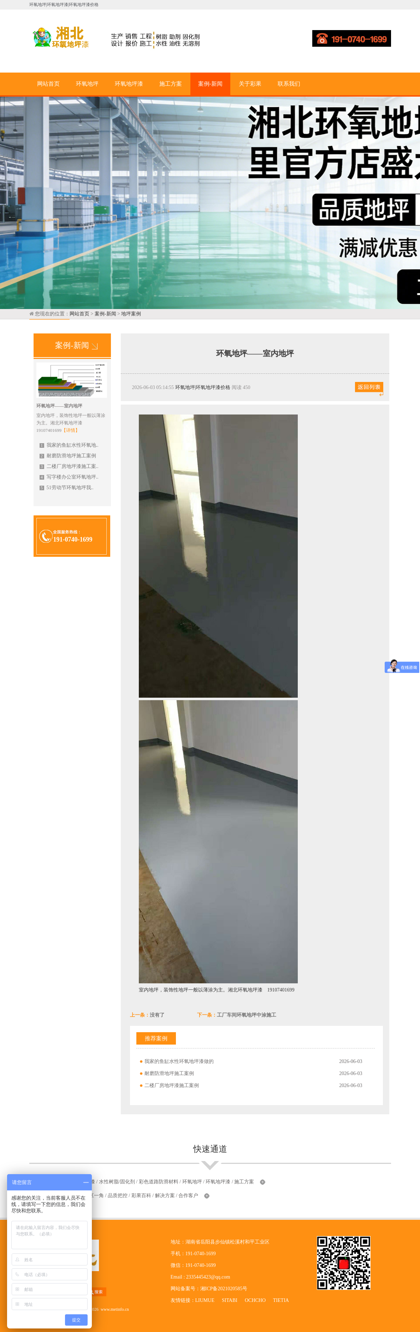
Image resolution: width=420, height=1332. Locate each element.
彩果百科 (141, 1195)
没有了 (157, 1015)
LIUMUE (204, 1300)
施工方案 (170, 84)
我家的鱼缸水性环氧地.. (69, 445)
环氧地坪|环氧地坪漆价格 (203, 387)
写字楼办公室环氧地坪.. (69, 477)
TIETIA (281, 1300)
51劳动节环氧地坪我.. (67, 487)
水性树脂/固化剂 (117, 1181)
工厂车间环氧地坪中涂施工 (246, 1015)
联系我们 (289, 84)
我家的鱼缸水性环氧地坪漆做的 (179, 1061)
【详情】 (70, 430)
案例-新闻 (210, 84)
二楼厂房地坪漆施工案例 (171, 1085)
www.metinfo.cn (115, 1309)
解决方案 (165, 1195)
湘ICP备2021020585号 (224, 1288)
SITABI (229, 1300)
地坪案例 (131, 313)
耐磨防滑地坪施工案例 (68, 455)
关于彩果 (250, 84)
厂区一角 (94, 1195)
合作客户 (188, 1195)
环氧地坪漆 (129, 84)
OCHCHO (255, 1300)
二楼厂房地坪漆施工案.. (69, 466)
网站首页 (48, 84)
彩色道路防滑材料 (158, 1181)
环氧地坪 (87, 84)
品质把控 (118, 1195)
